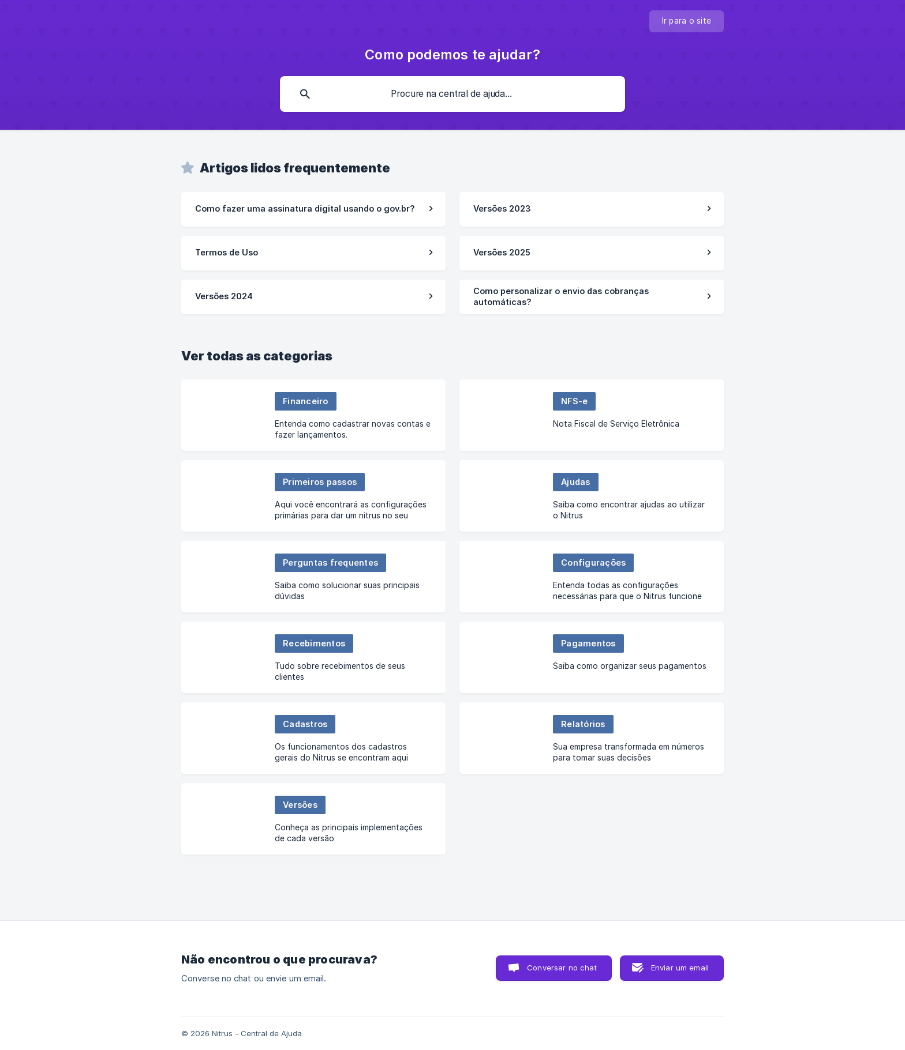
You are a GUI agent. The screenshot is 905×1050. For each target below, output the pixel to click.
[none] (686, 21)
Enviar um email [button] (680, 967)
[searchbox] (452, 94)
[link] (313, 209)
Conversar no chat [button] (562, 967)
